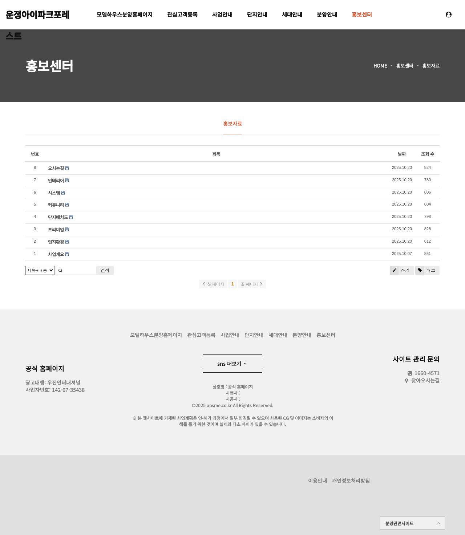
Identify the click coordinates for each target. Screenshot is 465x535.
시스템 (54, 193)
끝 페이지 (252, 284)
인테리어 (56, 180)
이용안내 (317, 480)
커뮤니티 (56, 205)
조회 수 (427, 154)
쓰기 (400, 270)
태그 (425, 270)
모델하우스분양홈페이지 (125, 14)
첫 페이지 (213, 284)
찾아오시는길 (425, 380)
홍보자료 (431, 65)
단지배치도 (58, 217)
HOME (380, 65)
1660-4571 (423, 373)
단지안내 (257, 14)
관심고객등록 (182, 14)
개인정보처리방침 (351, 480)
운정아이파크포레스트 (37, 16)
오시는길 (56, 168)
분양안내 (327, 14)
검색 (105, 270)
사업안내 (222, 14)
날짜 (402, 154)
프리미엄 (56, 229)
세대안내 (292, 14)
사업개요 (56, 254)
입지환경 (56, 242)
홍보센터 (362, 14)
